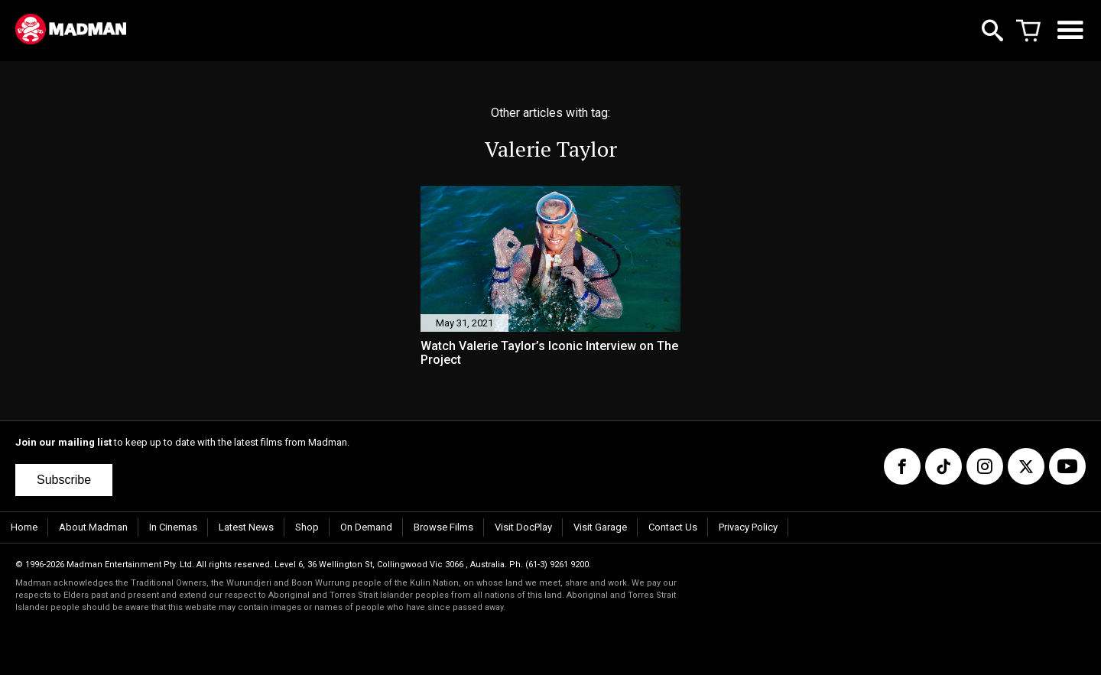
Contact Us (672, 527)
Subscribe (64, 479)
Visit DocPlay (523, 527)
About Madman (93, 527)
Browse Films (443, 527)
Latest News (246, 527)
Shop (307, 527)
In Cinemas (173, 527)
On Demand (366, 527)
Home (24, 527)
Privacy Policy (748, 527)
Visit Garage (600, 527)
